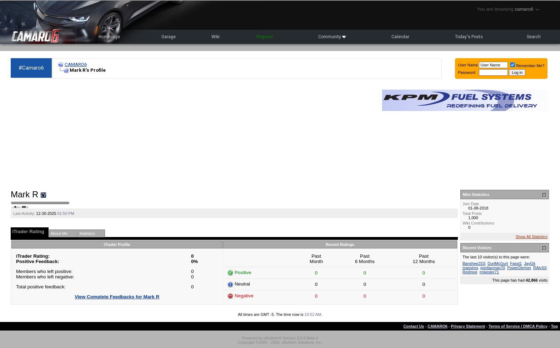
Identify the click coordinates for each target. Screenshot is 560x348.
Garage (168, 36)
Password (466, 72)
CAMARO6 (76, 64)
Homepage (109, 36)
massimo (470, 268)
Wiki (215, 36)
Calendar (400, 36)
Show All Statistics (532, 236)
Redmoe (470, 272)
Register (264, 36)
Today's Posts (469, 36)
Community (332, 36)
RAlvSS (540, 268)
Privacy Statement (468, 326)
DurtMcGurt (498, 263)
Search (534, 36)
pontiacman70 (492, 268)
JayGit (529, 263)
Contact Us (413, 326)
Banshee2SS (473, 263)
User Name (468, 65)
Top (554, 326)
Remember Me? (527, 66)
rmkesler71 (489, 272)
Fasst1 (516, 263)
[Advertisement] (193, 134)
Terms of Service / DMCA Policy (518, 326)
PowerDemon (519, 268)
